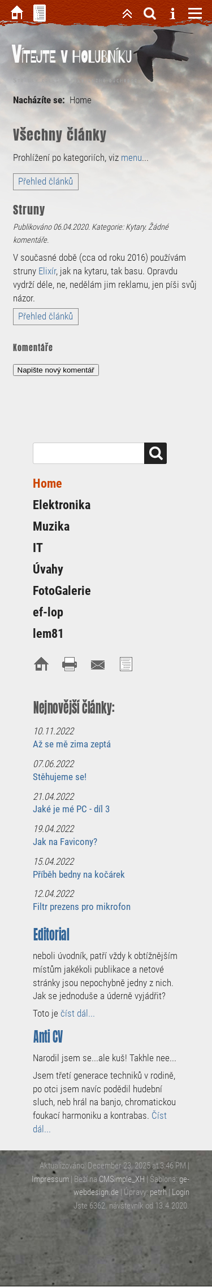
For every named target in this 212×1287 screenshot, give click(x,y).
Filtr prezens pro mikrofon (82, 906)
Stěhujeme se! (59, 776)
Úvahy (48, 569)
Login (180, 1192)
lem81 (48, 634)
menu (131, 157)
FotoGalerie (62, 591)
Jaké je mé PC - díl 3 (71, 809)
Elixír (47, 271)
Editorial (51, 934)
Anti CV (48, 1037)
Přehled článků (45, 181)
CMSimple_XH (122, 1179)
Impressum (50, 1179)
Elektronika (61, 505)
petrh (158, 1192)
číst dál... (77, 1013)
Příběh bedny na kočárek (79, 874)
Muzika (51, 526)
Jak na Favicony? (65, 841)
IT (38, 548)
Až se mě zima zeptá (72, 744)
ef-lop (48, 612)
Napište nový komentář (56, 370)
